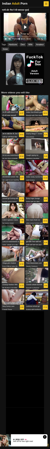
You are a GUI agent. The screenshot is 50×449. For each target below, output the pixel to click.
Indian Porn (14, 3)
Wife (30, 44)
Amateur (40, 44)
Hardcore (13, 44)
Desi (23, 44)
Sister (5, 49)
